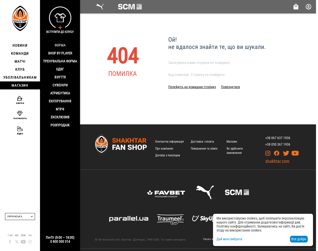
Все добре (298, 239)
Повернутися (230, 87)
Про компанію (164, 148)
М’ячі (60, 109)
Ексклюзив (60, 117)
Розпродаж (60, 125)
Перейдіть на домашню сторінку (192, 87)
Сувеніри (60, 85)
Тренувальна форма (60, 61)
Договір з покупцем (167, 155)
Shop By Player (60, 53)
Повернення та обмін (204, 148)
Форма (60, 45)
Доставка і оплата (202, 141)
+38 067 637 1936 (277, 138)
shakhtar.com (277, 161)
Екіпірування (60, 101)
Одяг (60, 69)
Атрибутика (60, 93)
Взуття (60, 77)
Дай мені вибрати (229, 239)
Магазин (231, 141)
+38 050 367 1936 (277, 144)
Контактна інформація (169, 141)
